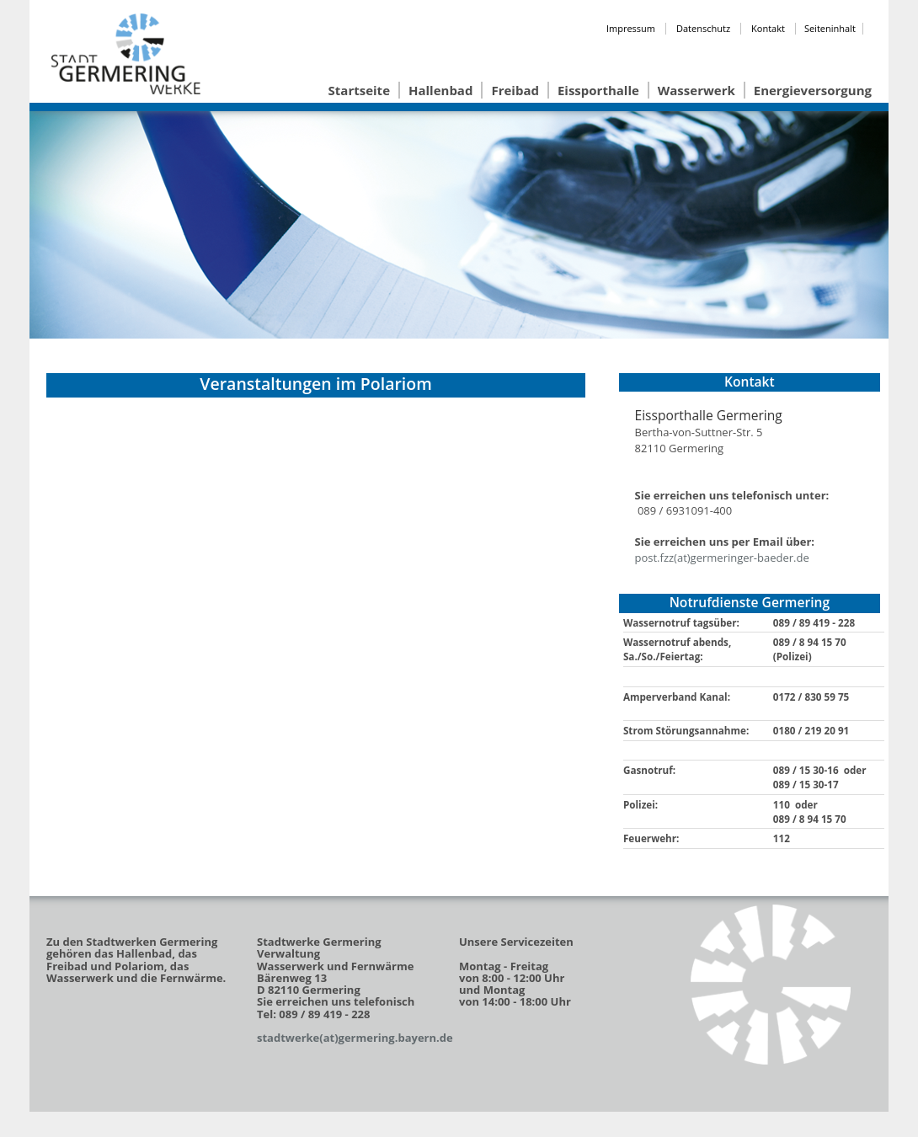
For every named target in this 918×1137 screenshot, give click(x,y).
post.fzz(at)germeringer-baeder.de (722, 557)
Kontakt (768, 28)
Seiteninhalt (830, 28)
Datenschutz (703, 28)
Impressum (630, 28)
